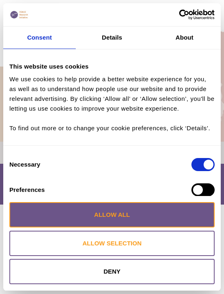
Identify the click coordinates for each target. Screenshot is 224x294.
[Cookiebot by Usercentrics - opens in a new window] (179, 14)
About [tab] (184, 37)
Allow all (112, 214)
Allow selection (112, 243)
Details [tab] (112, 37)
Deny (112, 271)
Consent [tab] (39, 37)
